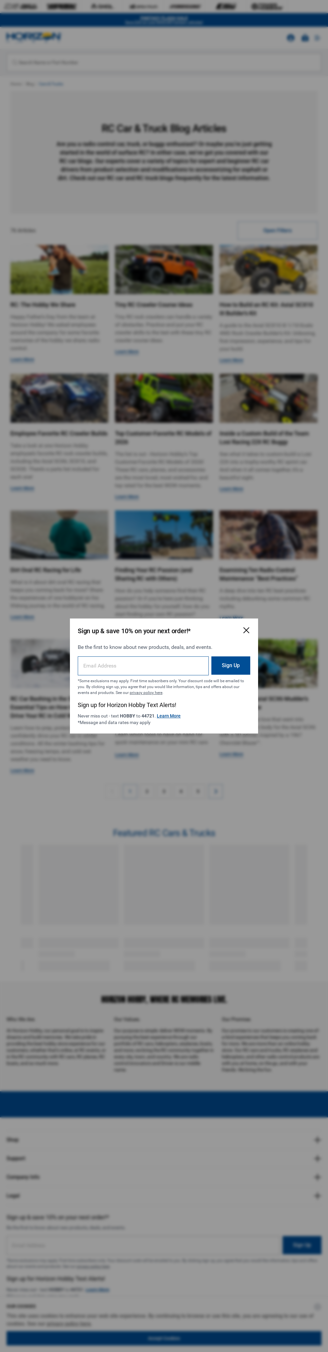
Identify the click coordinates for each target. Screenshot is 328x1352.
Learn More (169, 715)
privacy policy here (146, 692)
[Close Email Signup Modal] (246, 630)
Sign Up (231, 665)
